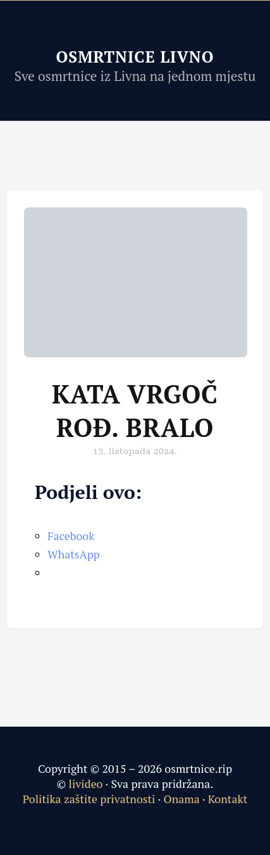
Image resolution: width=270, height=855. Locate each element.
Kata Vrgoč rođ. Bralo (135, 410)
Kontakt (228, 798)
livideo (87, 783)
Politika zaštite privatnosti (89, 798)
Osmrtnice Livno (135, 56)
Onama (181, 798)
